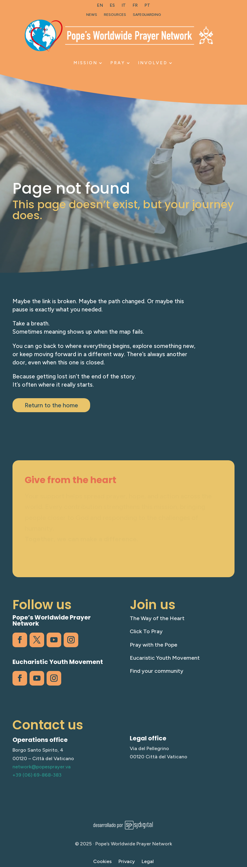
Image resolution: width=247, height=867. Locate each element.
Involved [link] (153, 62)
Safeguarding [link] (147, 14)
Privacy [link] (126, 861)
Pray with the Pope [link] (153, 644)
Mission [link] (85, 62)
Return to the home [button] (51, 405)
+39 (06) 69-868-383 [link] (37, 775)
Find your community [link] (156, 671)
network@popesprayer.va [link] (41, 767)
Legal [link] (148, 861)
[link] (100, 6)
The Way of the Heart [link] (157, 618)
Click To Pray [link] (146, 631)
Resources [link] (115, 14)
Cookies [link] (102, 861)
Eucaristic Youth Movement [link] (165, 658)
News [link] (91, 14)
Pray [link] (117, 62)
